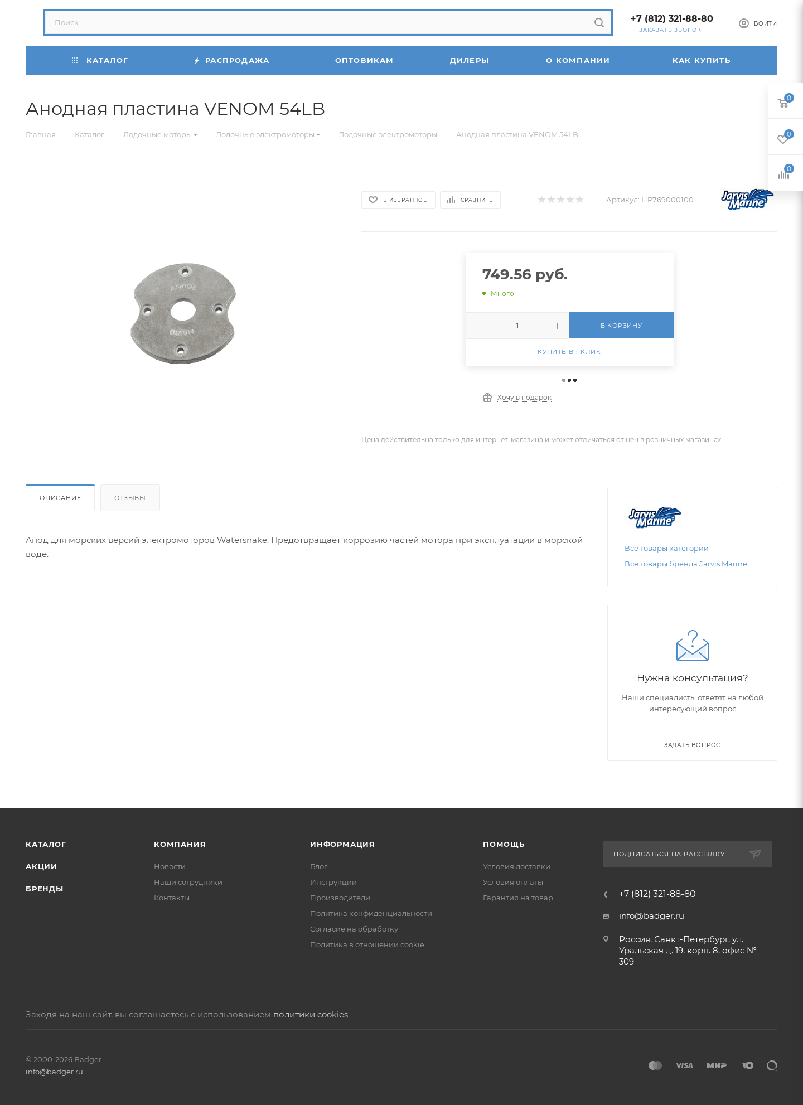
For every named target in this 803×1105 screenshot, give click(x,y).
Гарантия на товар (518, 897)
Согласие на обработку (354, 928)
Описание (60, 498)
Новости (170, 866)
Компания (180, 844)
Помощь (504, 844)
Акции (41, 866)
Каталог (46, 844)
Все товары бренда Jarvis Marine (686, 563)
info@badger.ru (651, 915)
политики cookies (310, 1014)
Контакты (172, 897)
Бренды (45, 888)
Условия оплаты (513, 882)
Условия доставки (516, 866)
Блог (318, 866)
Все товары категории (667, 548)
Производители (340, 897)
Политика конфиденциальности (371, 913)
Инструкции (333, 882)
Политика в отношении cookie (367, 944)
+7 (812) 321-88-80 (672, 18)
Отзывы (130, 498)
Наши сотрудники (188, 882)
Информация (342, 844)
